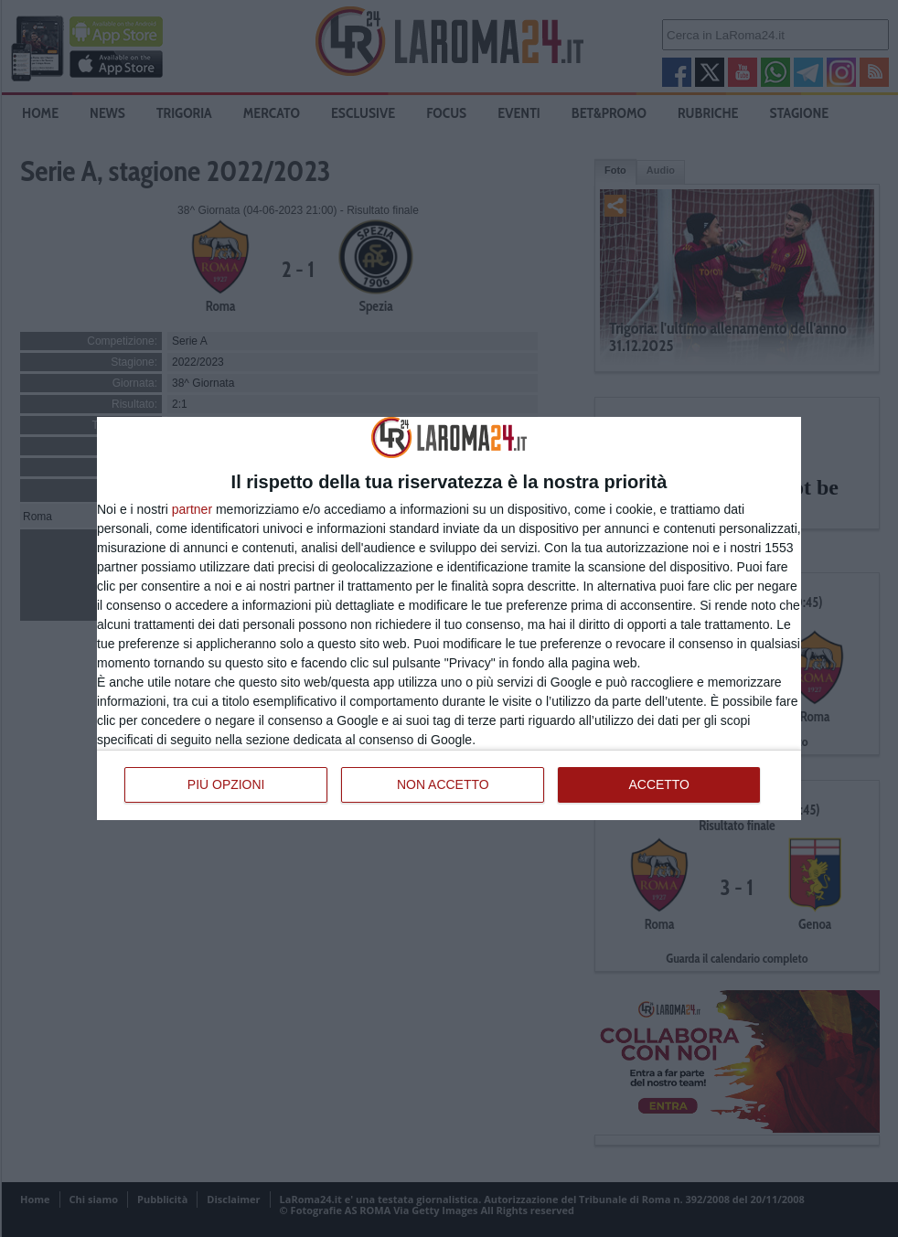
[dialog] (449, 618)
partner (192, 509)
